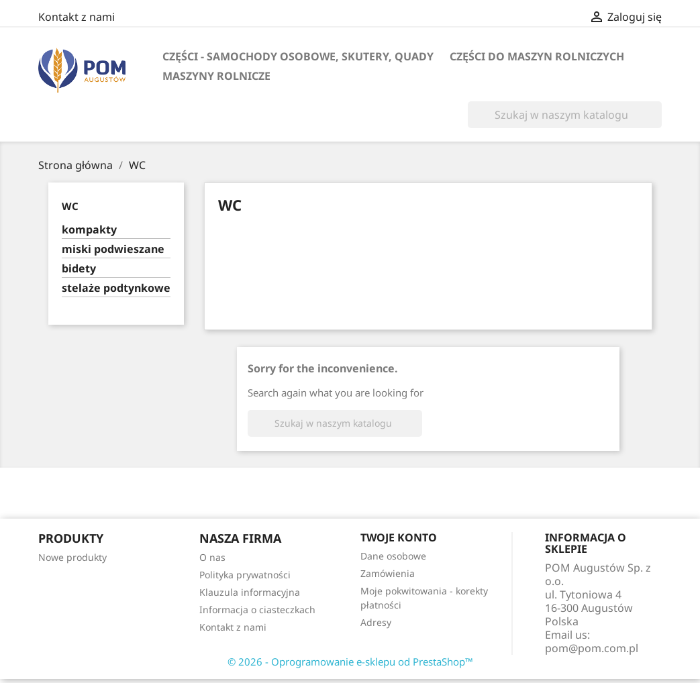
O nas (212, 557)
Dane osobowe (393, 555)
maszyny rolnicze (216, 75)
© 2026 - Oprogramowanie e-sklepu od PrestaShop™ (350, 661)
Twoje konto (398, 537)
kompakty (89, 230)
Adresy (375, 622)
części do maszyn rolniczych (537, 56)
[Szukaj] (565, 114)
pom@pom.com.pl (591, 648)
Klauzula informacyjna (249, 592)
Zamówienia (387, 573)
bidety (79, 269)
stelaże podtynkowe (116, 288)
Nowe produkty (72, 557)
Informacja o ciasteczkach (257, 609)
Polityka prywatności (245, 574)
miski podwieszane (113, 249)
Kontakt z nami (76, 16)
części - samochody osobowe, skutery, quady (298, 56)
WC (70, 206)
